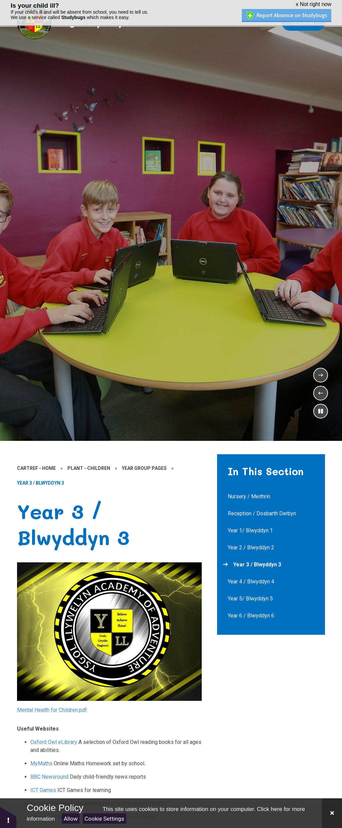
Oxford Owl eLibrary (53, 740)
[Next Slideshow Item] (320, 373)
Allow (71, 818)
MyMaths (41, 762)
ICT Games (43, 788)
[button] (8, 817)
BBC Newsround (49, 775)
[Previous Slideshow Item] (320, 391)
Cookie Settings (104, 818)
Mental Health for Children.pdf (52, 708)
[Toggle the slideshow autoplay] (320, 409)
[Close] (332, 813)
